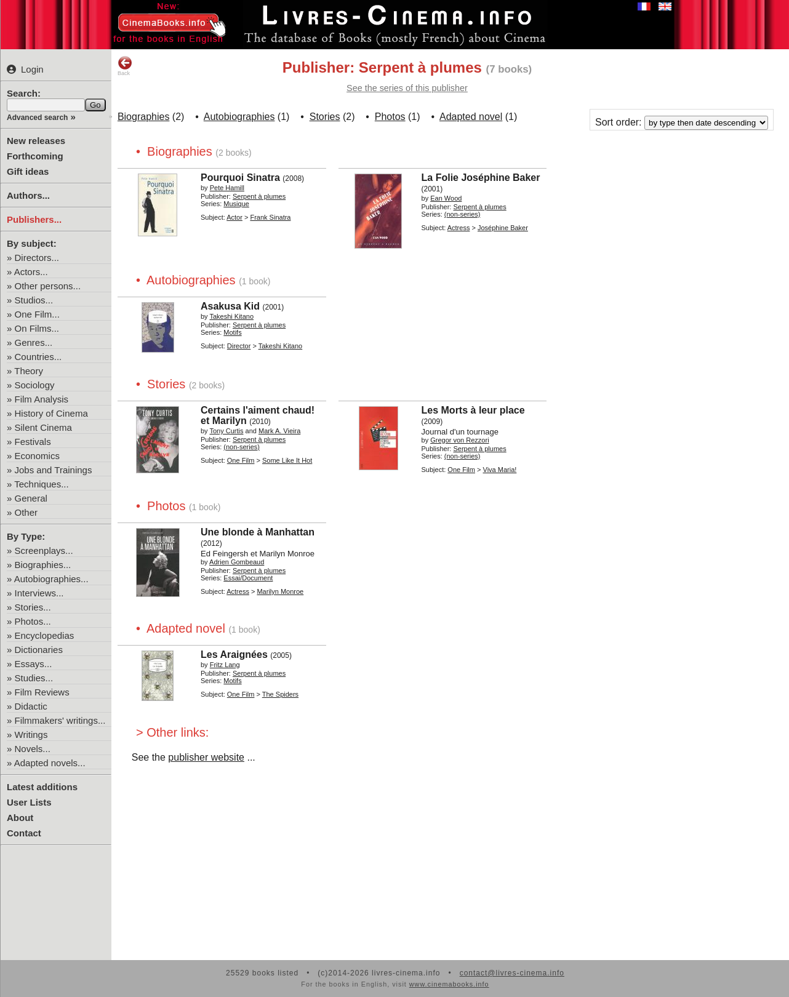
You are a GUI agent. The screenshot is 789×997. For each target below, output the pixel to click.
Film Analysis (42, 399)
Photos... (33, 621)
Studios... (34, 300)
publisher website (206, 757)
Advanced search (37, 117)
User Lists (29, 802)
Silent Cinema (43, 427)
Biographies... (43, 564)
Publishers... (34, 219)
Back (125, 65)
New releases (36, 140)
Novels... (32, 748)
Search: (24, 93)
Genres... (34, 342)
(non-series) (462, 214)
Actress (458, 227)
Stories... (33, 607)
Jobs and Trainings (53, 470)
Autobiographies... (51, 579)
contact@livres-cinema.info (512, 973)
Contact (24, 833)
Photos (390, 116)
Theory (28, 371)
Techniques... (41, 484)
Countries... (38, 356)
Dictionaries (39, 649)
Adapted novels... (50, 763)
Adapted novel (470, 116)
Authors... (28, 195)
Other (26, 512)
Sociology (35, 385)
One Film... (37, 314)
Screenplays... (44, 550)
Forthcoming (35, 156)
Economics (37, 455)
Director (239, 346)
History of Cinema (51, 413)
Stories (325, 116)
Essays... (33, 664)
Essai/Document (248, 578)
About (20, 817)
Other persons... (48, 286)
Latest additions (42, 787)
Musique (236, 203)
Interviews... (39, 593)
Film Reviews (42, 692)
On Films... (37, 328)
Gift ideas (28, 171)
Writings (31, 734)
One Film (241, 460)
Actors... (31, 271)
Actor (234, 217)
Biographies (144, 116)
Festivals (33, 441)
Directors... (37, 257)
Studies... (34, 678)
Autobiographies (239, 116)
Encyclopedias (44, 635)
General (31, 498)
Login (25, 69)
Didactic (31, 706)
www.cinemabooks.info (449, 984)
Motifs (232, 332)
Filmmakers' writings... (60, 720)
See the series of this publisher (407, 88)
